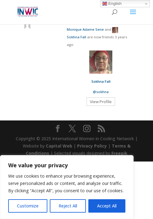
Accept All (107, 206)
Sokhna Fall (76, 37)
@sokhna (101, 91)
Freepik (119, 153)
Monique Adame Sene (85, 29)
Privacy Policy (92, 146)
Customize (28, 206)
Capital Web (59, 146)
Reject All (68, 206)
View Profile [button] (101, 101)
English (111, 3)
